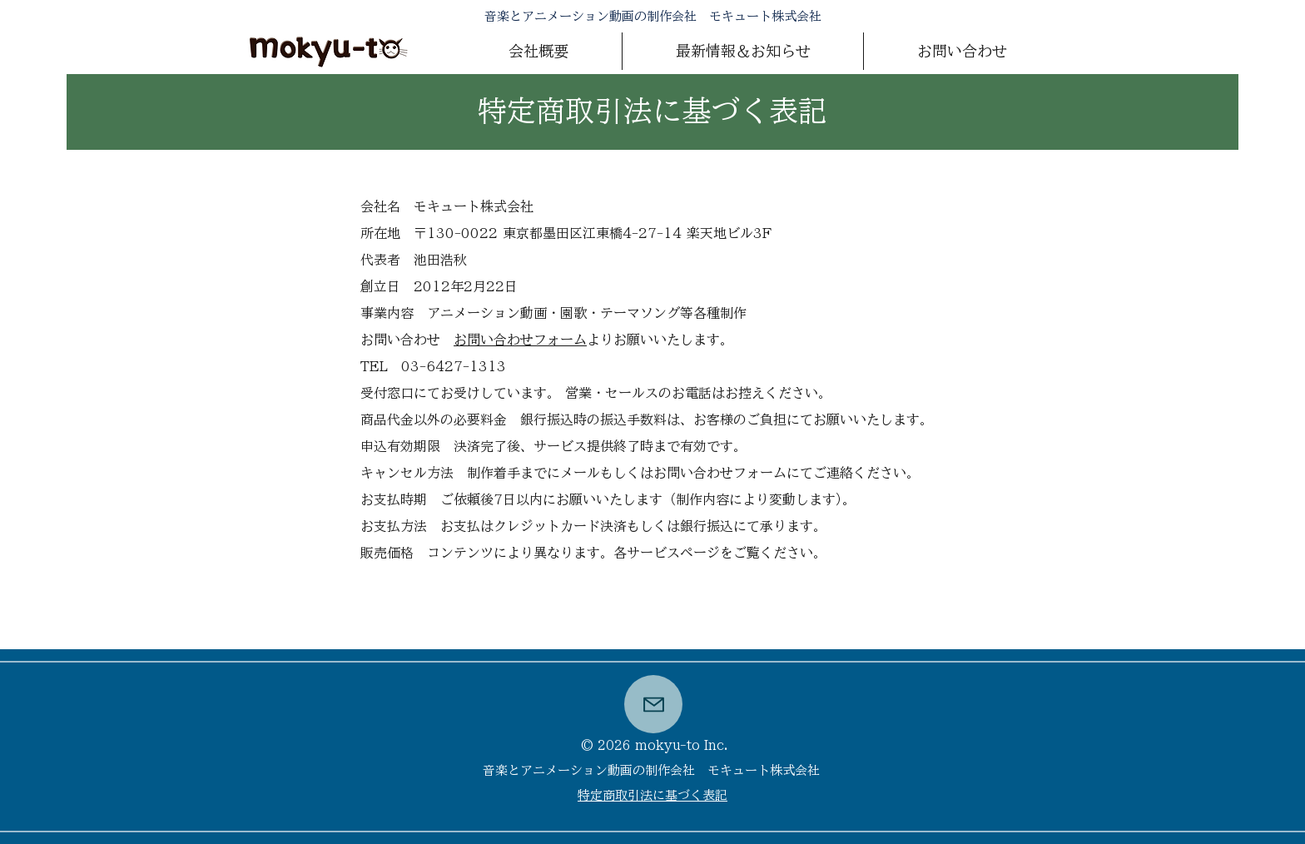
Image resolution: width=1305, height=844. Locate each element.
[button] (961, 51)
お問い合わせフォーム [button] (520, 339)
